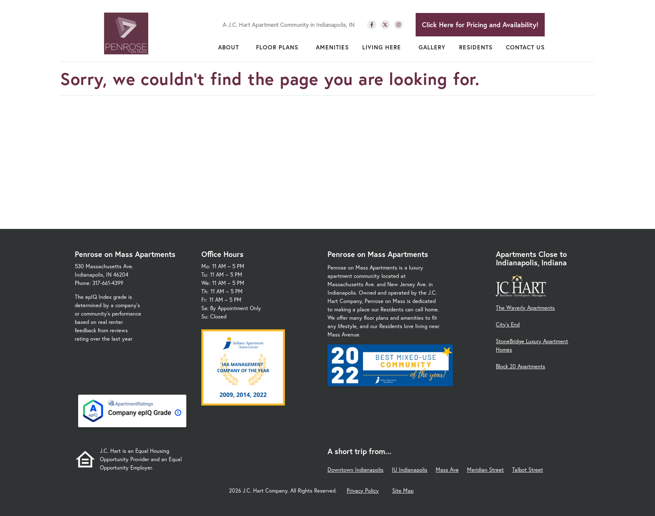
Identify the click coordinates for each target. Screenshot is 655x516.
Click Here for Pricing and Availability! (480, 24)
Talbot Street (527, 469)
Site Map (403, 490)
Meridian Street (485, 469)
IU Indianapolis (409, 469)
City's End (508, 324)
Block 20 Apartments (520, 366)
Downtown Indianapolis (355, 469)
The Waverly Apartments (525, 307)
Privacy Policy (363, 490)
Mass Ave (447, 469)
